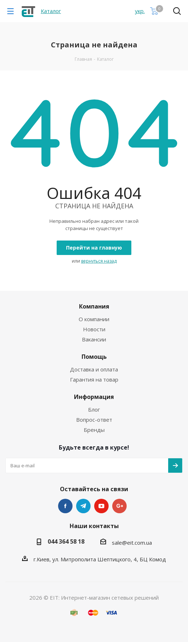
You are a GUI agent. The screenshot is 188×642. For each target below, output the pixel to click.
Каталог (51, 10)
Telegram (83, 506)
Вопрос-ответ (94, 419)
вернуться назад (99, 261)
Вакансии (94, 339)
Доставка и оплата (94, 369)
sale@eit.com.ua (132, 542)
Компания (94, 306)
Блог (94, 409)
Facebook (65, 506)
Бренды (94, 429)
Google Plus (119, 506)
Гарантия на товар (94, 379)
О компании (94, 319)
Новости (94, 329)
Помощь (94, 357)
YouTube (101, 506)
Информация (94, 397)
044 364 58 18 (66, 541)
